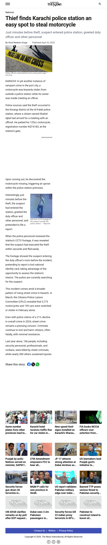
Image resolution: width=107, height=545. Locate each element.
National (9, 12)
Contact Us (39, 530)
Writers (52, 530)
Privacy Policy (66, 530)
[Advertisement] (29, 156)
